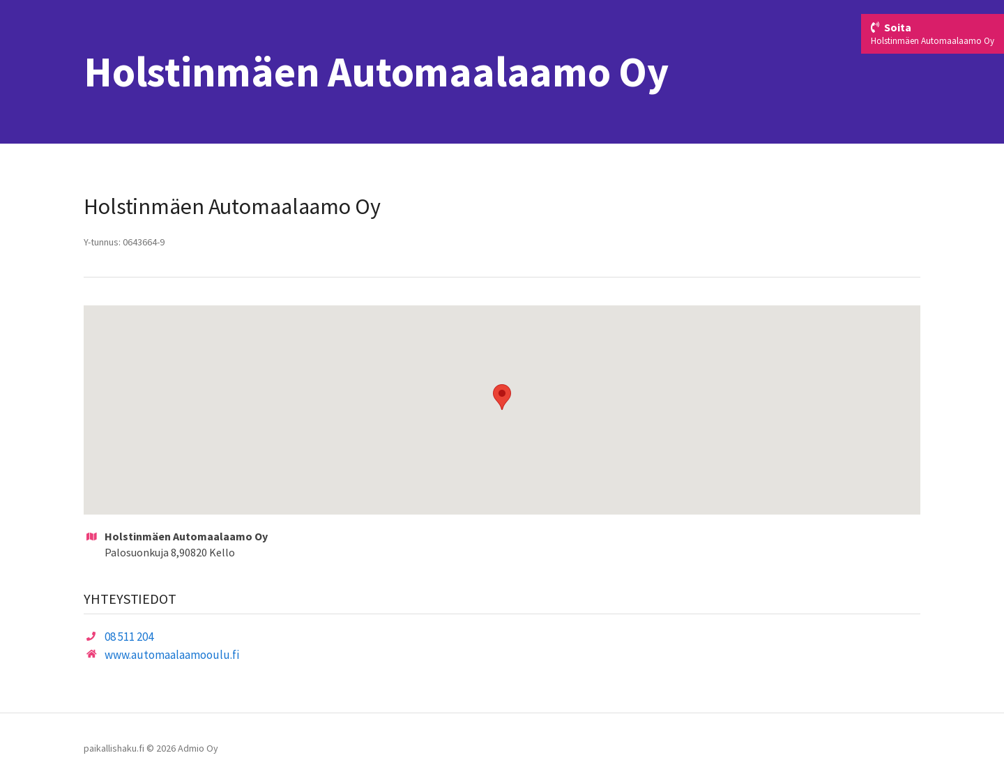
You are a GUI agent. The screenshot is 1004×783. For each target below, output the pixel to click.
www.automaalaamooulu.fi (172, 654)
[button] (502, 397)
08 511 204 (129, 636)
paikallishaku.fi (114, 748)
